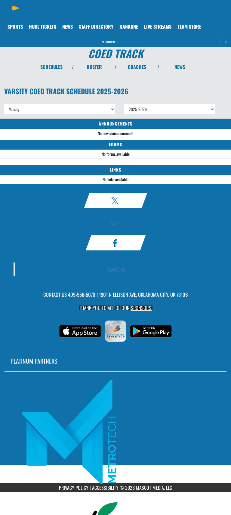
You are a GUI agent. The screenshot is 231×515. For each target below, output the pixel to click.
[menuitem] (42, 26)
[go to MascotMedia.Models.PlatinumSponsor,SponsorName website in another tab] (115, 432)
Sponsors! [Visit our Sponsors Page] (141, 308)
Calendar (110, 41)
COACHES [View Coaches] (137, 67)
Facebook (116, 269)
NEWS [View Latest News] (179, 67)
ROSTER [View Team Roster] (94, 67)
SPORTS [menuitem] (15, 26)
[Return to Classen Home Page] (14, 7)
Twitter (115, 223)
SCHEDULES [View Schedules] (51, 67)
